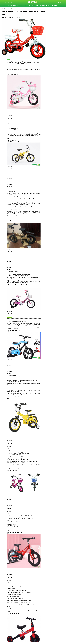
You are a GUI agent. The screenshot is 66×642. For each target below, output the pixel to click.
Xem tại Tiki (9, 172)
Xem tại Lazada (9, 121)
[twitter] (8, 2)
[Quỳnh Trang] (5, 17)
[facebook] (6, 2)
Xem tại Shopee (9, 115)
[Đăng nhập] (58, 2)
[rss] (11, 2)
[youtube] (9, 2)
